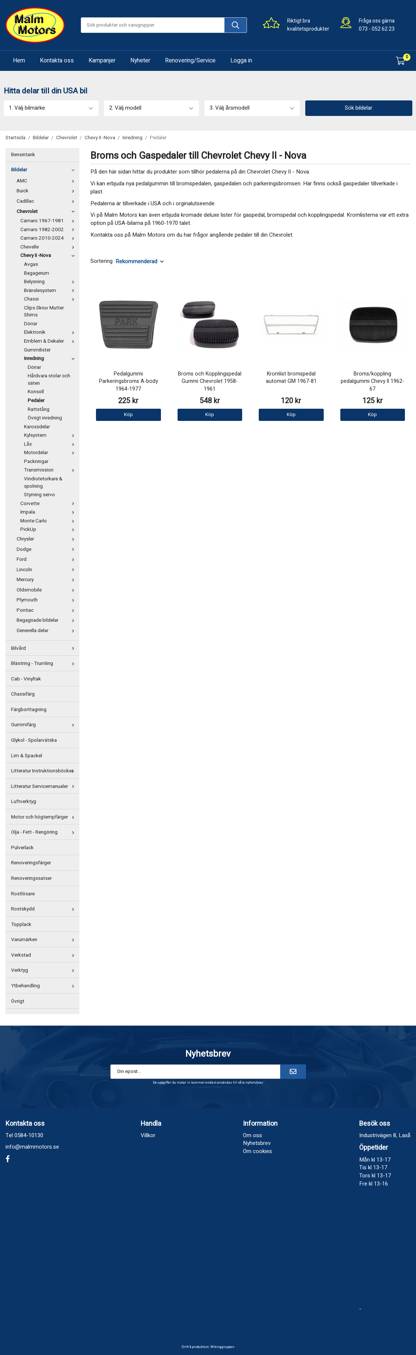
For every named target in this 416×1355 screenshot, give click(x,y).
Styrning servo (39, 494)
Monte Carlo (49, 521)
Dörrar (30, 323)
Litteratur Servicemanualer (44, 786)
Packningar (36, 461)
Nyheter (140, 60)
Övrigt (17, 1001)
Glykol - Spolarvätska (34, 740)
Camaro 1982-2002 (49, 229)
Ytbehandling (44, 985)
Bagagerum (36, 273)
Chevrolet (47, 211)
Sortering (101, 261)
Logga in (241, 60)
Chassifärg (23, 694)
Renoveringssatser (31, 878)
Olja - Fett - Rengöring (44, 832)
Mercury (47, 579)
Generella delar (47, 630)
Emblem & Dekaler (51, 341)
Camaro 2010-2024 (49, 238)
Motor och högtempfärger (44, 817)
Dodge (47, 549)
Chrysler (47, 539)
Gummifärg (44, 724)
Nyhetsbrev (257, 1143)
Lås (51, 444)
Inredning (51, 358)
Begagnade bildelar (47, 620)
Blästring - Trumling (44, 663)
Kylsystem (51, 435)
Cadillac (47, 201)
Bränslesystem (51, 290)
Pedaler (36, 400)
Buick (47, 191)
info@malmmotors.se (32, 1147)
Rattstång (38, 409)
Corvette (49, 503)
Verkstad (44, 955)
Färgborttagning (29, 709)
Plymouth (47, 600)
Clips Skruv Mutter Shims (44, 311)
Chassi (51, 299)
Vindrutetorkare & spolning (43, 482)
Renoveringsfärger (31, 863)
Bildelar (44, 170)
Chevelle (49, 247)
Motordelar (51, 452)
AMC (47, 181)
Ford (47, 559)
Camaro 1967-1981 (49, 220)
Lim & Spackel (26, 755)
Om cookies (257, 1151)
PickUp (49, 529)
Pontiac (47, 610)
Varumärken (44, 939)
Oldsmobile (47, 590)
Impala (49, 512)
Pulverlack (22, 847)
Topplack (21, 924)
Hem (19, 60)
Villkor (148, 1135)
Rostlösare (23, 894)
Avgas (31, 264)
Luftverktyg (23, 801)
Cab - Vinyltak (26, 679)
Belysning (51, 281)
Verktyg (44, 970)
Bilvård (44, 648)
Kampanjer (102, 60)
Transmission (51, 470)
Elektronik (51, 332)
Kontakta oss (57, 60)
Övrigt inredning (45, 418)
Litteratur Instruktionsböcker (44, 771)
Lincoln (47, 569)
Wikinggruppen (222, 1347)
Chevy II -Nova (49, 255)
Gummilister (37, 350)
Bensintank (23, 154)
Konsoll (36, 391)
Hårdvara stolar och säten (49, 379)
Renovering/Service (190, 60)
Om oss (252, 1135)
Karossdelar (37, 426)
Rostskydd (44, 909)
